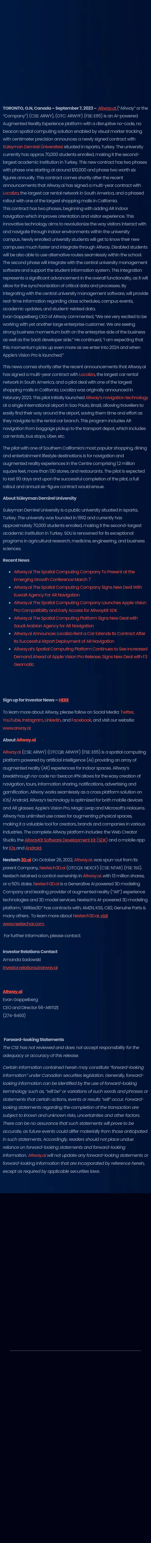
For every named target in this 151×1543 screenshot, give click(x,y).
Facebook (81, 720)
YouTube (11, 720)
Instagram (32, 720)
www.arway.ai (17, 728)
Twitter (127, 712)
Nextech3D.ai (52, 868)
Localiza (11, 193)
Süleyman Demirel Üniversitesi (33, 147)
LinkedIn (53, 720)
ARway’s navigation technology (116, 397)
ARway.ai (12, 752)
